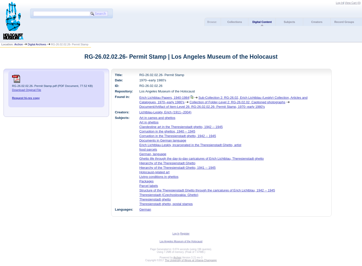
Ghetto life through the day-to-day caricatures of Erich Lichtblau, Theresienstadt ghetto (201, 158)
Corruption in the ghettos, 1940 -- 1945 (167, 131)
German (145, 209)
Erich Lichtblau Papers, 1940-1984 (164, 97)
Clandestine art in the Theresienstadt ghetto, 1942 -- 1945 (181, 127)
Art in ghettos (148, 122)
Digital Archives (37, 44)
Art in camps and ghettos (157, 118)
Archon (18, 44)
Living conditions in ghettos (158, 177)
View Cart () (353, 2)
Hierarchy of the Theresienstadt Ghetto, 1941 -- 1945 (177, 168)
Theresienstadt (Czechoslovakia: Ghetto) (168, 195)
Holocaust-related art (154, 172)
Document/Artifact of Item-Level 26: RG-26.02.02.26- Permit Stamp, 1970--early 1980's (202, 107)
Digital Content (262, 21)
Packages (146, 181)
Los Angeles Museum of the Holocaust (181, 241)
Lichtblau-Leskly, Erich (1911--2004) (165, 112)
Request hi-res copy (26, 97)
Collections (234, 21)
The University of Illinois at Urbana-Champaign (191, 260)
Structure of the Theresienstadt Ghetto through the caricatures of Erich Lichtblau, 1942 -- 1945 (207, 190)
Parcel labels (148, 186)
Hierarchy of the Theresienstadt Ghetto (167, 163)
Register (185, 233)
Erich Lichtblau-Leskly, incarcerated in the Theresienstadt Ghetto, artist (190, 145)
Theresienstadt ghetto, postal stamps (166, 204)
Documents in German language (162, 140)
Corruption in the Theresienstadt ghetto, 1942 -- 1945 (177, 136)
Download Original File (26, 89)
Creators (316, 21)
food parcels (148, 149)
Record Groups (344, 21)
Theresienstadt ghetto (155, 199)
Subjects (289, 21)
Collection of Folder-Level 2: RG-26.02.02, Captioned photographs (237, 102)
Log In (339, 2)
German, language (152, 154)
